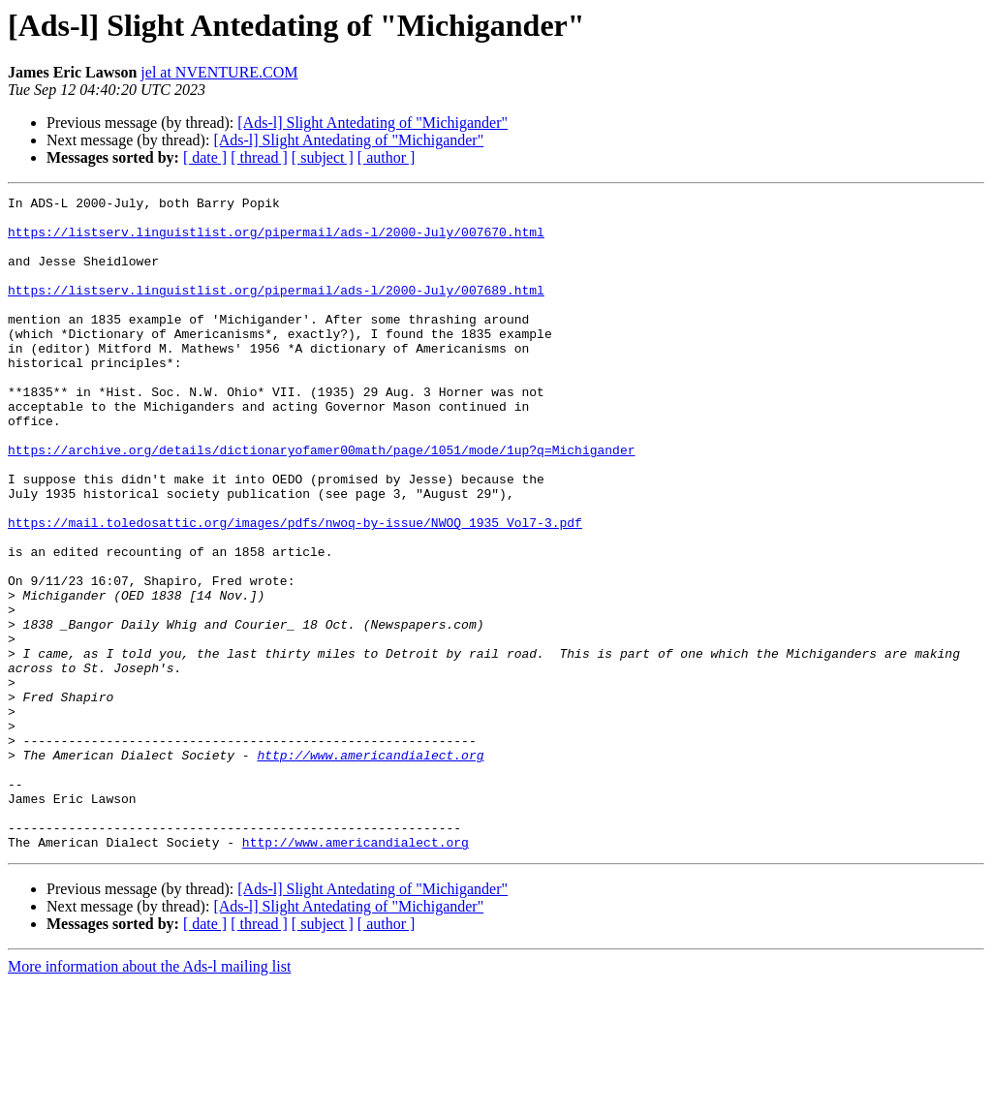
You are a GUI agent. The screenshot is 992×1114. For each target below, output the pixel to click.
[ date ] (205, 157)
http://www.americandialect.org (370, 868)
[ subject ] (323, 157)
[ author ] (386, 157)
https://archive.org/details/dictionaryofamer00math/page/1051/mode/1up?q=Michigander (321, 502)
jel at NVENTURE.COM (218, 72)
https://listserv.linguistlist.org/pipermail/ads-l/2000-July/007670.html (276, 240)
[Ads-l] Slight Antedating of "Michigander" (372, 122)
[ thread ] (259, 157)
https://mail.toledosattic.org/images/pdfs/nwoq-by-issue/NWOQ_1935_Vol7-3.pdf (295, 589)
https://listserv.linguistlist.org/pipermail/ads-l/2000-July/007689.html (276, 310)
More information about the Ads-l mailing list (149, 1097)
